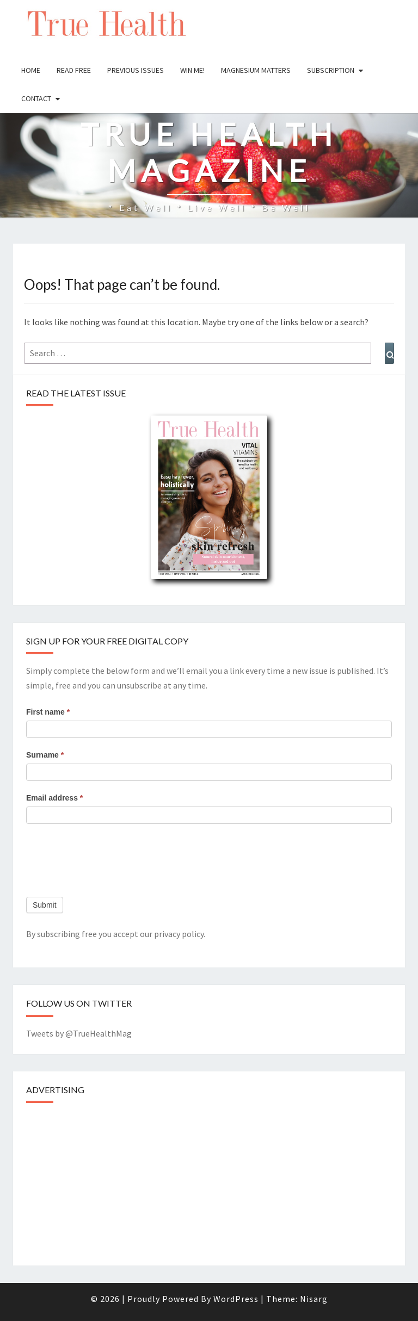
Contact (36, 98)
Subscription (330, 70)
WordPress (236, 1298)
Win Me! (192, 70)
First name (48, 712)
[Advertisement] (107, 1180)
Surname (45, 755)
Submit (45, 905)
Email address (54, 797)
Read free (74, 70)
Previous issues (135, 70)
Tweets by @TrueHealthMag (79, 1033)
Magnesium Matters (256, 70)
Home (30, 70)
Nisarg (314, 1298)
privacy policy (179, 933)
